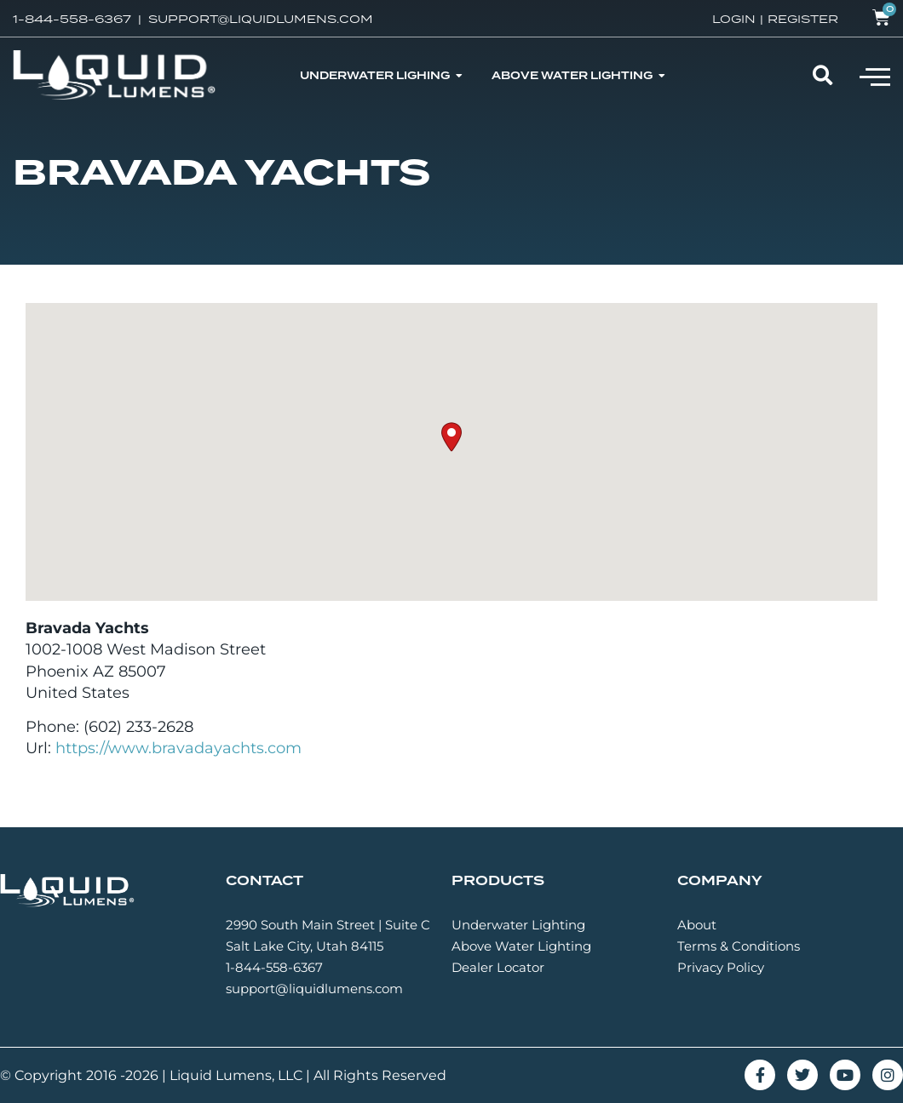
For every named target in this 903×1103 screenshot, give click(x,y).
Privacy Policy (720, 967)
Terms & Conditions (738, 946)
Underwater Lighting (518, 925)
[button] (875, 75)
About (696, 925)
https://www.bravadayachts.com (178, 748)
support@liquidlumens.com (314, 988)
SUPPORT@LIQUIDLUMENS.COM (260, 18)
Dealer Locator (498, 967)
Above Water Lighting (521, 946)
